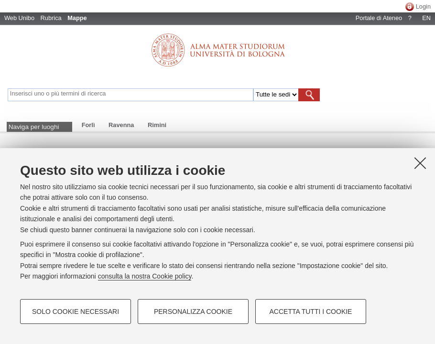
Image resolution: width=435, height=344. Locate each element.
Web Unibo (19, 18)
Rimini (157, 125)
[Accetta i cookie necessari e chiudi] (420, 163)
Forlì (88, 125)
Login (423, 6)
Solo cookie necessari (75, 311)
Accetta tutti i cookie (311, 311)
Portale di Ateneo (379, 18)
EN (426, 18)
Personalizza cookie (193, 311)
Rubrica (51, 18)
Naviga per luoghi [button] (34, 126)
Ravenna (121, 125)
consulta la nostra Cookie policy (145, 276)
